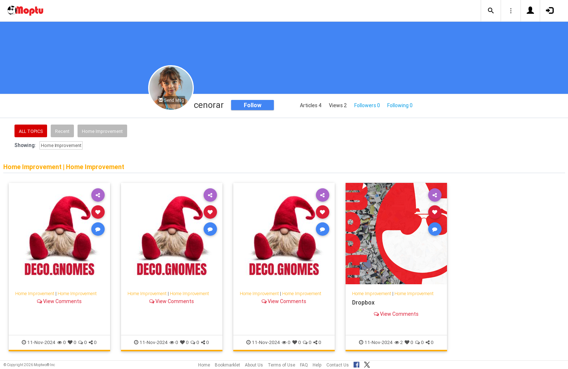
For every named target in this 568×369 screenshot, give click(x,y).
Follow (253, 105)
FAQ (304, 365)
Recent (62, 131)
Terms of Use (281, 365)
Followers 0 (367, 105)
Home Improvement (102, 131)
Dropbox (363, 302)
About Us (254, 365)
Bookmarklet (227, 365)
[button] (491, 11)
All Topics (31, 131)
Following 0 (400, 105)
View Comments (59, 301)
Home (204, 365)
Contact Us (337, 365)
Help (317, 365)
